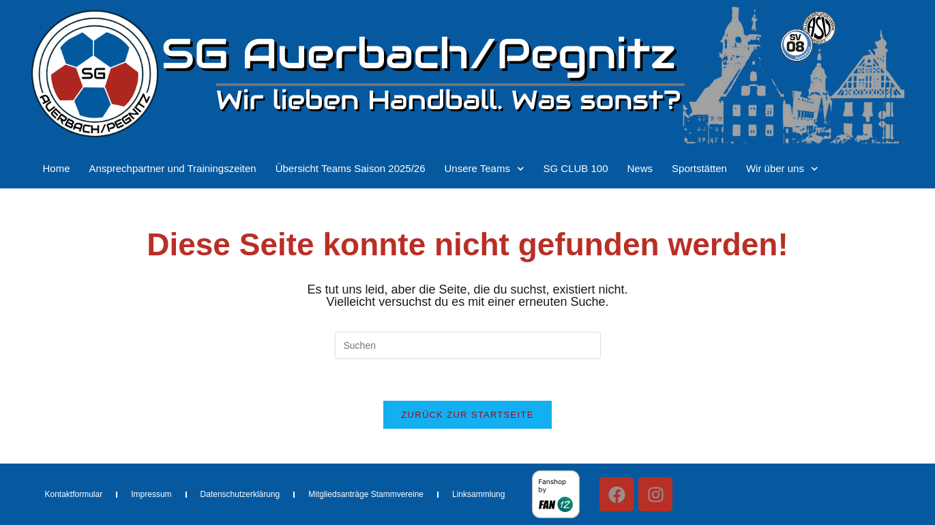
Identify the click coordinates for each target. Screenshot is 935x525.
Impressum (151, 494)
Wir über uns (782, 169)
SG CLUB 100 (575, 168)
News (640, 168)
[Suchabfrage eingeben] (468, 345)
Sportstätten (699, 168)
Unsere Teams (484, 169)
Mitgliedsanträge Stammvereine (366, 494)
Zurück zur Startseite (467, 415)
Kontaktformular (74, 494)
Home (56, 168)
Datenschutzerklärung (240, 494)
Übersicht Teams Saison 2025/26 (351, 168)
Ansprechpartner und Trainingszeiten (172, 168)
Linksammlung (478, 494)
